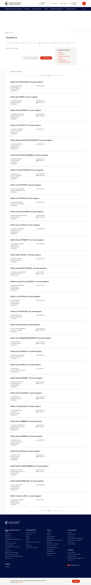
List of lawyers (71, 536)
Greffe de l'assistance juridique (11, 552)
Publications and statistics (31, 547)
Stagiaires (60, 58)
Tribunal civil (7, 535)
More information (19, 582)
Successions (49, 555)
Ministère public (8, 533)
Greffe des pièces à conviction (11, 554)
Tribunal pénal (8, 537)
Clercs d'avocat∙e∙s (62, 60)
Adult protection (50, 549)
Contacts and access (71, 8)
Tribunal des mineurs (9, 545)
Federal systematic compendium (75, 540)
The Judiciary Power (37, 8)
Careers (27, 540)
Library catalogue (71, 544)
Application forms (71, 552)
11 (45, 75)
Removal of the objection (52, 547)
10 (42, 75)
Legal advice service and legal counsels (76, 558)
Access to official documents (74, 554)
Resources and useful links (57, 8)
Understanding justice (31, 532)
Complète (60, 52)
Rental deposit (50, 538)
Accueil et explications (30, 58)
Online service (71, 542)
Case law (70, 532)
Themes (46, 8)
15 (56, 75)
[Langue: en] (84, 9)
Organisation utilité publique (64, 62)
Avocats (11, 32)
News (27, 544)
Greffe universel (8, 558)
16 (58, 75)
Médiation (27, 8)
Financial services (71, 560)
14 (53, 75)
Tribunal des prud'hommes (10, 543)
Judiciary (28, 538)
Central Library (29, 545)
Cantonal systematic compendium (75, 538)
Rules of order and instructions (32, 542)
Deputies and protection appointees (54, 540)
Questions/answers (72, 556)
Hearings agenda (71, 534)
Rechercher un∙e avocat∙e (12, 48)
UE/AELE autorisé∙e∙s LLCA (64, 56)
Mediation (7, 566)
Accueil (6, 32)
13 (50, 75)
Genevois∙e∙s (61, 54)
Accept (76, 581)
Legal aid (49, 534)
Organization (28, 534)
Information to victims (51, 545)
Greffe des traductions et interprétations (14, 556)
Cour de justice (8, 550)
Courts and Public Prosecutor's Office (14, 8)
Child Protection (50, 551)
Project (27, 536)
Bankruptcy (49, 542)
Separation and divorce (52, 553)
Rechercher (46, 58)
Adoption (49, 532)
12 (48, 75)
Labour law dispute (51, 536)
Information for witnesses (52, 544)
